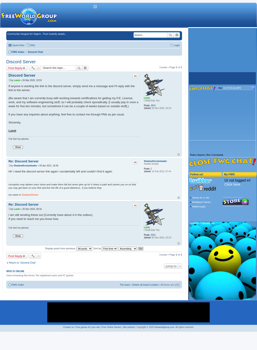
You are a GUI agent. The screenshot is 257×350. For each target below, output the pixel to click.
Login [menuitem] (177, 45)
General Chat (35, 52)
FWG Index (18, 52)
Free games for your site (88, 327)
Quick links (18, 45)
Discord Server (21, 61)
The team (125, 284)
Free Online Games (111, 327)
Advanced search (177, 35)
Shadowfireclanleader (155, 161)
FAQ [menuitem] (32, 45)
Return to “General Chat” (22, 262)
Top (178, 154)
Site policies (129, 327)
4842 (153, 105)
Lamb (147, 98)
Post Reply (15, 68)
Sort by (105, 248)
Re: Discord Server (23, 161)
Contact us (68, 327)
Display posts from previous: (68, 248)
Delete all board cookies (145, 284)
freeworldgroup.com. (165, 327)
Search (170, 35)
